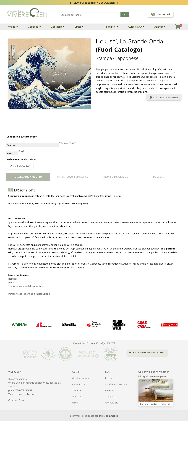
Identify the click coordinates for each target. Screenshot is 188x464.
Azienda (159, 26)
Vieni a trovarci (79, 384)
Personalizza (20, 165)
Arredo (12, 26)
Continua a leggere (164, 97)
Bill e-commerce (108, 415)
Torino (30, 393)
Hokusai (12, 278)
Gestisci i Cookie (17, 400)
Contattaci (77, 390)
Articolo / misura (67, 142)
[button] (124, 14)
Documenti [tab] (159, 176)
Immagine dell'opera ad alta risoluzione (29, 293)
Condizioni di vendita (116, 384)
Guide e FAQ (135, 26)
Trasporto (110, 396)
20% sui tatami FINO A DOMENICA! (94, 2)
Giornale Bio (111, 402)
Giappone (33, 26)
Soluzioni (111, 26)
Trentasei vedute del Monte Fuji (25, 286)
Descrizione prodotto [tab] (28, 176)
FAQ (107, 372)
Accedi (75, 402)
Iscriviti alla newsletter (153, 371)
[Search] (90, 14)
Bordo (21, 151)
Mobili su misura (80, 378)
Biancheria (57, 26)
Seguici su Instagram (152, 376)
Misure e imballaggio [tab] (115, 176)
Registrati (77, 396)
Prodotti (109, 378)
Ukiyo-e (12, 282)
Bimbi (78, 26)
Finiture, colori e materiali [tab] (72, 176)
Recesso (110, 390)
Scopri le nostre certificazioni (147, 352)
